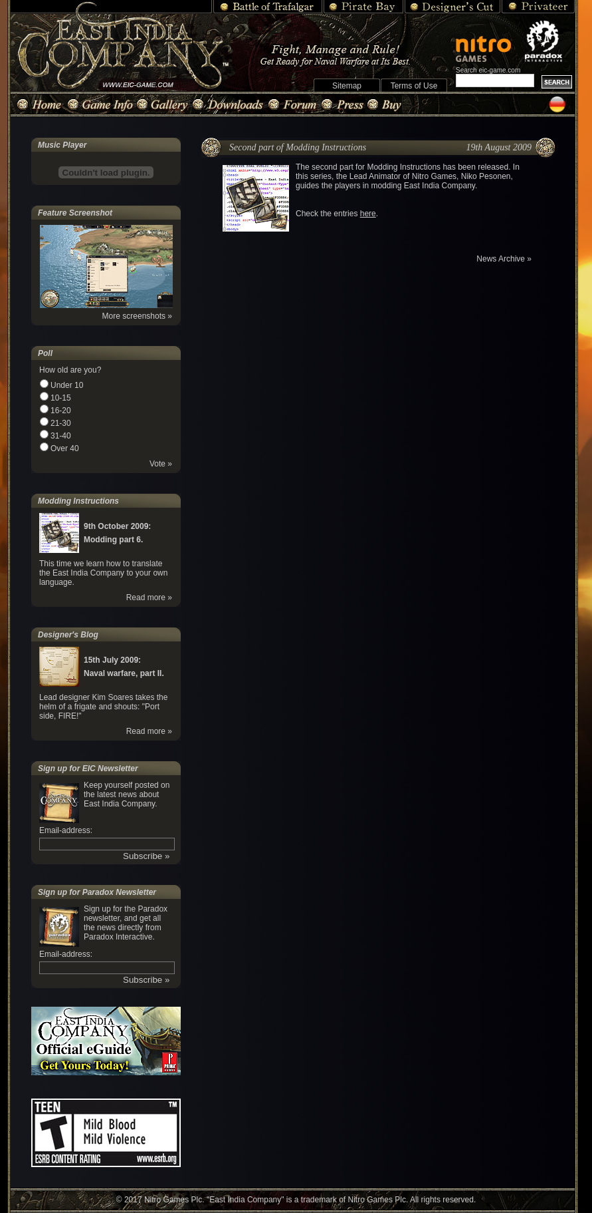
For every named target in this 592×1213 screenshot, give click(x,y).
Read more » (149, 597)
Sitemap (346, 85)
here (368, 213)
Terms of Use (414, 85)
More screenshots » (137, 316)
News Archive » (504, 258)
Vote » (160, 463)
